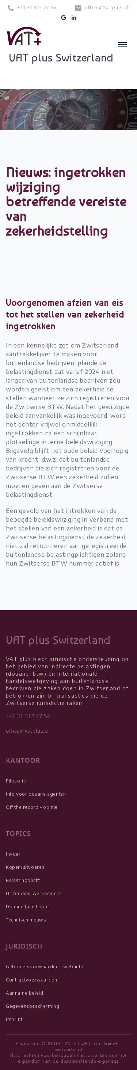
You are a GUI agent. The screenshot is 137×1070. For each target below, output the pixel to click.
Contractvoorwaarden (31, 980)
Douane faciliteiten (27, 906)
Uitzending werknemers (34, 893)
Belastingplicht (23, 880)
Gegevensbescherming (32, 1006)
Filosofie (16, 781)
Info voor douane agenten (36, 794)
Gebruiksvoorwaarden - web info (45, 966)
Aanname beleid (24, 993)
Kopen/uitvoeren (25, 867)
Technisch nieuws (26, 920)
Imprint (14, 1019)
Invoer (13, 854)
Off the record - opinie (32, 807)
